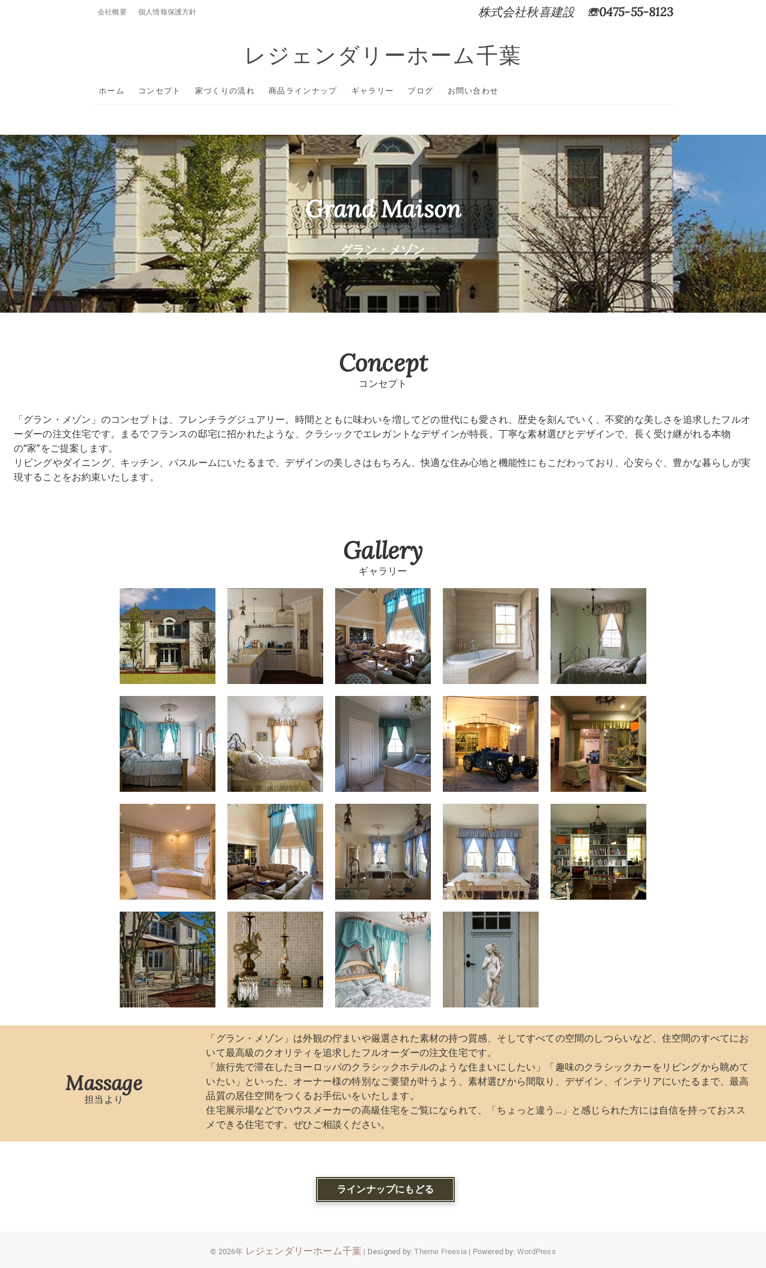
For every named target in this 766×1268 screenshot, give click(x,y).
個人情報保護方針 (167, 12)
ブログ (420, 90)
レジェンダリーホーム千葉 (383, 55)
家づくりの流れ (225, 90)
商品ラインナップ (303, 90)
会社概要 (112, 12)
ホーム (111, 90)
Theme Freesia (440, 1251)
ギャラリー (372, 90)
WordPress (536, 1251)
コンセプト (159, 90)
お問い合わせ (473, 90)
